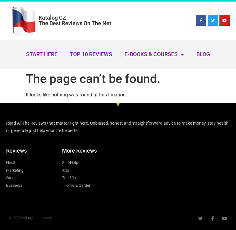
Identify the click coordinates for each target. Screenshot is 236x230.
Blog (203, 54)
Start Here (41, 54)
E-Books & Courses (154, 54)
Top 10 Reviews (91, 54)
